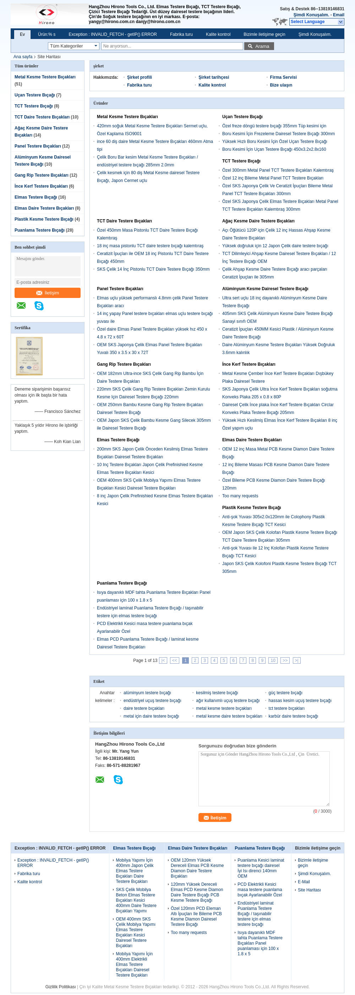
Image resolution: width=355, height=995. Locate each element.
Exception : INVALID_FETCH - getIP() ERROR (113, 34)
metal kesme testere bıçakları (224, 708)
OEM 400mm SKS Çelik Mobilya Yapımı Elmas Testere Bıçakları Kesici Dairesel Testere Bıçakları (135, 932)
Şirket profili (139, 77)
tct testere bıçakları (287, 708)
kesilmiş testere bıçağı (217, 692)
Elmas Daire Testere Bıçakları (44, 208)
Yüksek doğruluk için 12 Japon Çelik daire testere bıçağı (275, 245)
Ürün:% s (46, 34)
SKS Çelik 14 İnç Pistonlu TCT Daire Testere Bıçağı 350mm (153, 269)
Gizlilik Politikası (60, 986)
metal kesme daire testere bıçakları (229, 716)
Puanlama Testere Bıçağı (40, 230)
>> (285, 660)
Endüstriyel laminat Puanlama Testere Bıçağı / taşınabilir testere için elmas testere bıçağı (255, 914)
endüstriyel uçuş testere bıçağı (152, 700)
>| (297, 660)
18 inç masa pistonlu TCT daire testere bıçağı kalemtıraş (150, 245)
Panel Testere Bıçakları (38, 146)
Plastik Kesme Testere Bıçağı (44, 219)
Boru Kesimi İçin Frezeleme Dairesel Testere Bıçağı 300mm (278, 133)
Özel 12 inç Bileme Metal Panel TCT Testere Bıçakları (272, 178)
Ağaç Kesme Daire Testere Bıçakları (258, 221)
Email (338, 14)
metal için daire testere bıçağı (151, 716)
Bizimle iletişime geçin (264, 34)
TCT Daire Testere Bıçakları (42, 117)
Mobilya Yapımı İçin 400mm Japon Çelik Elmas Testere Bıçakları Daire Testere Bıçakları (134, 871)
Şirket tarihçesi (213, 77)
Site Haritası (309, 890)
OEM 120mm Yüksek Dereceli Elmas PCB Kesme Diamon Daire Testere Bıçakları (197, 868)
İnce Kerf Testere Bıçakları (41, 186)
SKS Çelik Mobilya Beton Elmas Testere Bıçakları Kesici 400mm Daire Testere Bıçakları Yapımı (136, 900)
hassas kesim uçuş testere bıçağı (300, 700)
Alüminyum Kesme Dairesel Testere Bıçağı (265, 288)
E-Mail (304, 881)
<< (174, 660)
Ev (22, 34)
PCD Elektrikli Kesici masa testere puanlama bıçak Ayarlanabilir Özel (259, 889)
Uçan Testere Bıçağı (35, 95)
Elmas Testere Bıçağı (36, 197)
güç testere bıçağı (285, 692)
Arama (262, 46)
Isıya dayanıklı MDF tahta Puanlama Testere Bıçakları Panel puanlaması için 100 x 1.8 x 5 (260, 943)
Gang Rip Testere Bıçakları (42, 175)
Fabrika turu (181, 34)
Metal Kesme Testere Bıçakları (45, 76)
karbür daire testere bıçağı (293, 716)
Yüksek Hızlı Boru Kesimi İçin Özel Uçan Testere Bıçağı (274, 141)
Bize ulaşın (281, 85)
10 (273, 660)
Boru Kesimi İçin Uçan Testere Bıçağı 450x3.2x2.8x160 (274, 149)
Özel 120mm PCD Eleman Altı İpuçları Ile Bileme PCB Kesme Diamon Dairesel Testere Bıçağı (196, 916)
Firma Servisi (283, 77)
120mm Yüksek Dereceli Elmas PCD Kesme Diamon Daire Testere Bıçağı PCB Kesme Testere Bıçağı (197, 892)
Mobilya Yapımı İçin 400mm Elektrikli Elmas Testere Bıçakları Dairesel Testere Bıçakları (134, 964)
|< (163, 660)
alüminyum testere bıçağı (147, 692)
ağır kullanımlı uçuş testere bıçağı (228, 700)
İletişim (47, 292)
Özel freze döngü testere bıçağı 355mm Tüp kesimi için (274, 125)
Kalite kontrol (218, 34)
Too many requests (240, 495)
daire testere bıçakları (144, 708)
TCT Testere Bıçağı (34, 106)
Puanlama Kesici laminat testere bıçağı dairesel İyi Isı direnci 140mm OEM (260, 868)
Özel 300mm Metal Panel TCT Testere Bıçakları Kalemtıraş (278, 170)
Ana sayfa (22, 56)
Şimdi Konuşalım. (311, 14)
